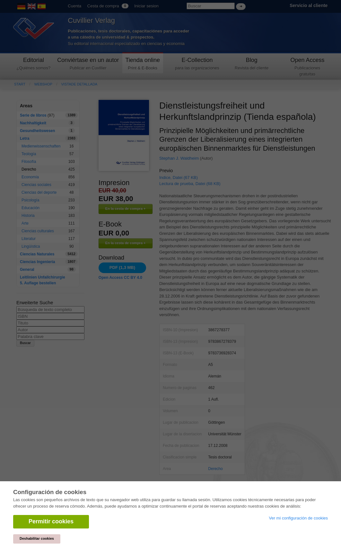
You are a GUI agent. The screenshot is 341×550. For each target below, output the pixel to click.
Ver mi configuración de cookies (298, 518)
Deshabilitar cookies (37, 538)
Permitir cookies (51, 521)
